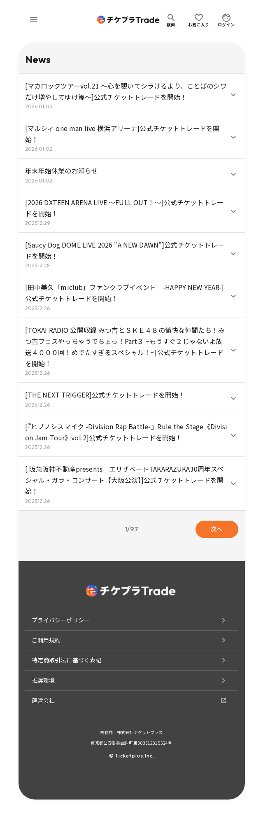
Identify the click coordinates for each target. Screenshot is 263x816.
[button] (132, 95)
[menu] (34, 20)
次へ (217, 529)
